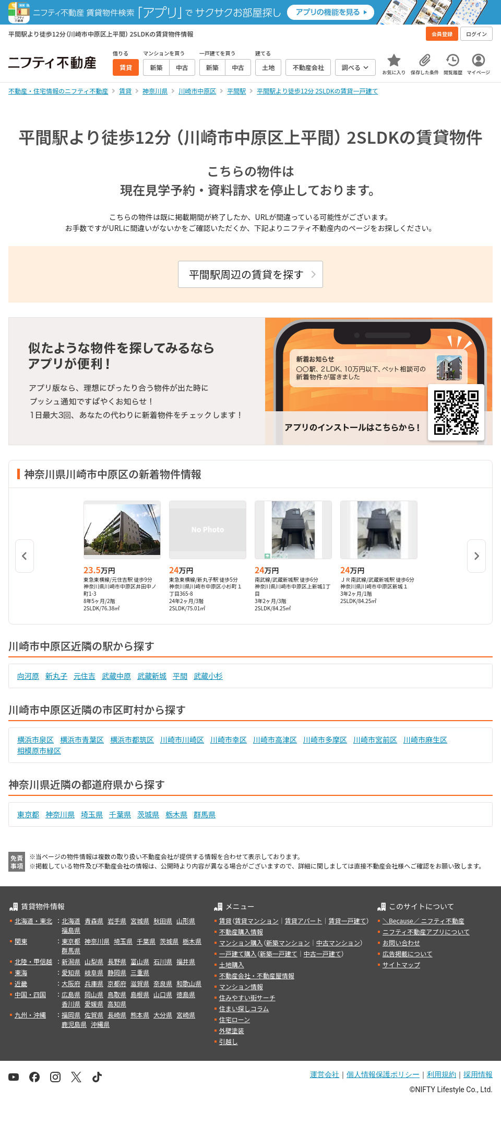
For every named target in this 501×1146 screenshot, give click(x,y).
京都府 (117, 983)
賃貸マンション (257, 920)
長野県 (117, 961)
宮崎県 (185, 1014)
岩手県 (117, 920)
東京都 (28, 814)
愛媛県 (94, 1003)
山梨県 (94, 961)
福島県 (71, 929)
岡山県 (94, 994)
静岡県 (117, 972)
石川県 (162, 961)
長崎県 (117, 1014)
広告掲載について (408, 953)
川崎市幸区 (228, 739)
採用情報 (478, 1074)
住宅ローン (234, 1019)
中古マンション (338, 942)
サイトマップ (401, 964)
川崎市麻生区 (425, 739)
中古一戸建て (322, 953)
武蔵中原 (116, 675)
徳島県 (185, 994)
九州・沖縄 (30, 1014)
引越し (228, 1041)
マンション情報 (241, 986)
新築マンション (288, 942)
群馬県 (205, 814)
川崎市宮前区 (375, 739)
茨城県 (148, 814)
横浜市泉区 (35, 739)
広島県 (71, 994)
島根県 (139, 994)
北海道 (71, 920)
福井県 (185, 961)
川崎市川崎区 (182, 739)
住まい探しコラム (244, 1008)
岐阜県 (94, 972)
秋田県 (162, 920)
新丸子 (56, 675)
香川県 (71, 1003)
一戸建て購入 (238, 953)
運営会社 (324, 1074)
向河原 (28, 675)
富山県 (139, 961)
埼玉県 (92, 814)
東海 (21, 972)
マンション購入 (241, 942)
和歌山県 (188, 983)
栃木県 (176, 814)
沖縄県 (100, 1024)
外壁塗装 (231, 1030)
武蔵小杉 (208, 675)
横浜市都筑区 (132, 739)
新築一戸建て (278, 953)
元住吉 (85, 675)
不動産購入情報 (241, 931)
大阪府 (71, 983)
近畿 (21, 983)
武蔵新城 (151, 675)
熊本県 (139, 1014)
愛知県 (71, 972)
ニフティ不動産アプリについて (426, 931)
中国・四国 (30, 994)
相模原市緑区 (39, 750)
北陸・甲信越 (33, 961)
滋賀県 (139, 983)
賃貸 (225, 920)
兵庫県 (94, 983)
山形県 (185, 920)
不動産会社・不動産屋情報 (256, 975)
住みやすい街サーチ (247, 997)
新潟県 (71, 961)
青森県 (94, 920)
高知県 (117, 1003)
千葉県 (120, 814)
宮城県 (139, 920)
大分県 (162, 1014)
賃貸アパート (304, 920)
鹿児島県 (74, 1024)
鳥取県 (117, 994)
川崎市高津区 (275, 739)
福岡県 (71, 1014)
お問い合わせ (401, 942)
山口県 (162, 994)
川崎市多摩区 (325, 739)
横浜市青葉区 (82, 739)
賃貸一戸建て (347, 920)
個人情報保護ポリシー (383, 1074)
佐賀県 (94, 1014)
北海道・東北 (33, 920)
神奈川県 (60, 814)
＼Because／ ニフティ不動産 (423, 920)
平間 (180, 675)
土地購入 (231, 964)
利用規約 (441, 1074)
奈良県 (162, 983)
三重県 (139, 972)
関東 (21, 940)
